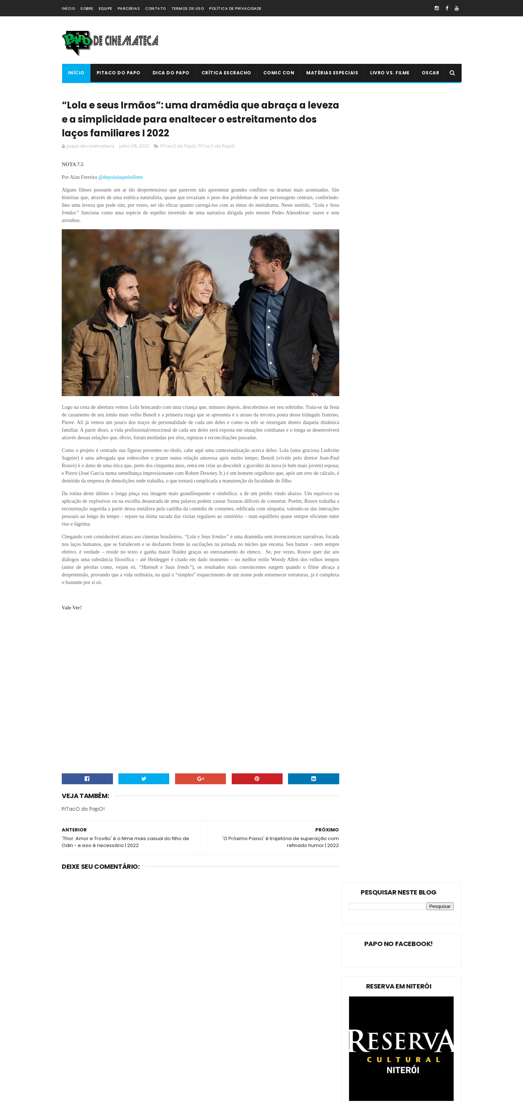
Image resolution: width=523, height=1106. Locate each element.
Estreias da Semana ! (89, 1024)
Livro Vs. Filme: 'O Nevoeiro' (271, 984)
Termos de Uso (187, 8)
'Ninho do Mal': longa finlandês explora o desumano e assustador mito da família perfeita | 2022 (276, 1029)
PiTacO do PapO (118, 73)
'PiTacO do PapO (83, 1075)
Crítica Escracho (226, 73)
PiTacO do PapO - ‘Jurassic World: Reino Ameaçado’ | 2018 (276, 1059)
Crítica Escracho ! (138, 1037)
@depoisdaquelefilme (120, 179)
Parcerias (129, 8)
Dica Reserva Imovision (91, 1062)
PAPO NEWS (77, 1050)
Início (68, 8)
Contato (155, 8)
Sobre (86, 8)
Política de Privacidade (235, 8)
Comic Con (278, 73)
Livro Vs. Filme (390, 73)
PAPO (128, 1075)
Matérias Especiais (332, 73)
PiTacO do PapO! (216, 148)
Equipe (105, 8)
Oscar (430, 73)
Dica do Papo (170, 73)
